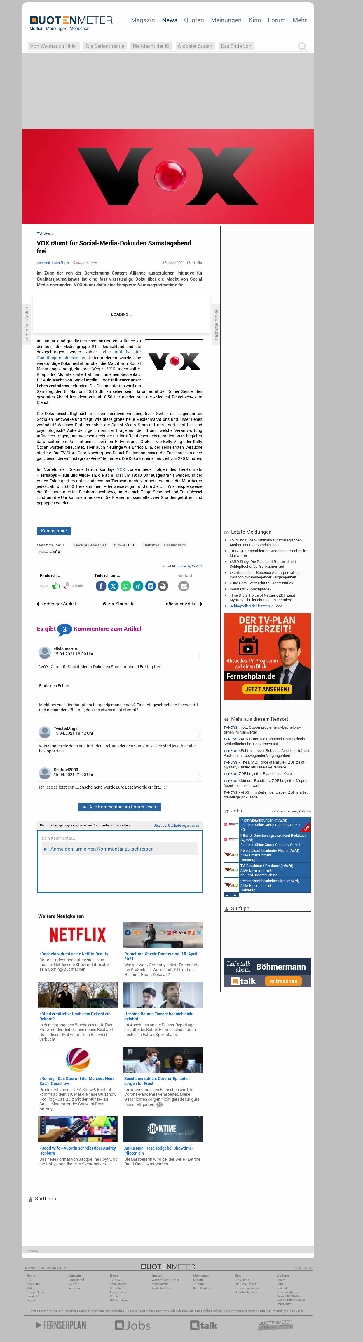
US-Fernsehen (119, 1300)
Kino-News (242, 1280)
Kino (255, 20)
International (118, 1292)
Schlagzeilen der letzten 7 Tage (256, 605)
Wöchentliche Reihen (166, 1280)
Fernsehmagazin (75, 1311)
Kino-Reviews (202, 1288)
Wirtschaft (116, 1288)
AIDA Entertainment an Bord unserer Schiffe (258, 870)
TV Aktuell (55, 1311)
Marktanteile (160, 1284)
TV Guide (169, 1311)
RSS (29, 1280)
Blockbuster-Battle (247, 1292)
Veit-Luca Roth (56, 262)
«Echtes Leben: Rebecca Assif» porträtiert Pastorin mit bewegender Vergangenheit (265, 575)
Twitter (31, 1300)
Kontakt (282, 1288)
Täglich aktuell (162, 1288)
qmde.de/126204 (190, 566)
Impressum (284, 1304)
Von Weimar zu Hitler (53, 46)
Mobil (30, 1288)
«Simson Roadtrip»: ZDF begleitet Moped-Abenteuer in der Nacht (266, 783)
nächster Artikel (184, 603)
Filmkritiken (96, 1311)
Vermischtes (118, 1284)
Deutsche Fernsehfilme (273, 1311)
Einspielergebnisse (247, 1288)
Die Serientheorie (105, 46)
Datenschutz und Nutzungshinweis (288, 1293)
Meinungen (226, 20)
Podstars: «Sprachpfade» (250, 589)
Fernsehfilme (203, 1311)
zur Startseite (119, 603)
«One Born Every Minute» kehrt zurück (261, 582)
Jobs (280, 1284)
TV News (131, 1311)
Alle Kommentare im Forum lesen (119, 807)
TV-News (116, 1280)
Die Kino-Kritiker (245, 1284)
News (169, 20)
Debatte (198, 1280)
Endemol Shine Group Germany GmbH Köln (267, 824)
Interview (74, 1288)
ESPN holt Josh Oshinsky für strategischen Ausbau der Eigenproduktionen (266, 542)
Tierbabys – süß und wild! (164, 545)
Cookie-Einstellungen (291, 1299)
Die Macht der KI (151, 46)
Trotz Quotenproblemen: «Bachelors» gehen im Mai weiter (268, 553)
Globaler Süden (195, 46)
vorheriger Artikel (56, 603)
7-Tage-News (35, 1292)
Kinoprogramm (245, 1311)
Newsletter (33, 1284)
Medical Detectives (90, 545)
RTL (124, 545)
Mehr (300, 20)
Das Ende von (236, 46)
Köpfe (114, 1296)
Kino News (39, 1311)
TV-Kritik (198, 1284)
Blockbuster (185, 1311)
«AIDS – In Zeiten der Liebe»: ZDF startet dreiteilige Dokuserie (266, 794)
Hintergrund (76, 1280)
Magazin (143, 20)
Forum (277, 20)
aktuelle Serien (223, 1311)
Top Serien (297, 1311)
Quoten (194, 20)
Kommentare (54, 531)
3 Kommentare (85, 262)
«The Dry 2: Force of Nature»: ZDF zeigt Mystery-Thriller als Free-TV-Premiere (262, 597)
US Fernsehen (115, 1311)
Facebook (33, 1296)
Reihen (73, 1284)
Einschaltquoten (150, 1311)
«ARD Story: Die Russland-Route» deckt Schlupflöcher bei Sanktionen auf (263, 564)
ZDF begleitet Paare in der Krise (258, 773)
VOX (121, 469)
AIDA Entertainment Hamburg (261, 854)
